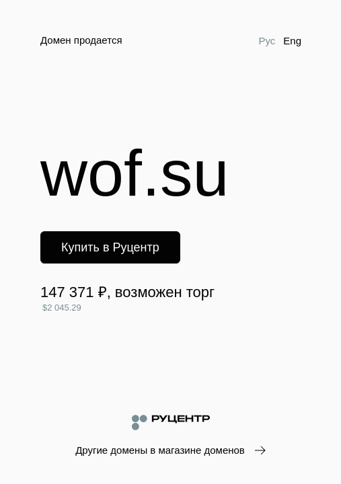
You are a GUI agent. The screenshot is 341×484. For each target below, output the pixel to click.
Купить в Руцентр (110, 247)
